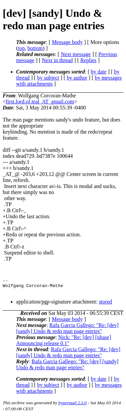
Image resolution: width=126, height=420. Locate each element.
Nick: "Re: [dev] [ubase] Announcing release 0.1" (63, 343)
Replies (88, 60)
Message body (67, 42)
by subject (48, 78)
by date (99, 72)
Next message (76, 54)
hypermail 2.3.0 (72, 405)
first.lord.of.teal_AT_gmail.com (40, 101)
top (21, 48)
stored (105, 305)
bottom (35, 48)
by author (77, 78)
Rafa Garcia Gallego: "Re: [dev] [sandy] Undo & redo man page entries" (67, 331)
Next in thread (57, 60)
